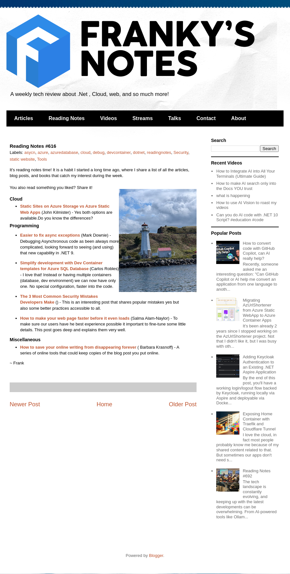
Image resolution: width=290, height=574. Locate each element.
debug (98, 152)
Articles (23, 118)
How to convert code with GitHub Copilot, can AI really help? (259, 251)
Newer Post (25, 404)
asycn (29, 152)
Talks (174, 118)
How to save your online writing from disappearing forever (78, 347)
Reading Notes (67, 118)
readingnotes (159, 152)
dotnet (138, 152)
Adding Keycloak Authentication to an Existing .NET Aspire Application (259, 364)
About (238, 118)
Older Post (183, 404)
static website (22, 159)
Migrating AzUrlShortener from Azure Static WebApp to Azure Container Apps (259, 310)
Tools (42, 159)
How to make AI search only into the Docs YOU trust (246, 186)
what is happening (233, 195)
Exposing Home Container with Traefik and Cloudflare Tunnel (259, 421)
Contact (206, 118)
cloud (86, 152)
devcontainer (118, 152)
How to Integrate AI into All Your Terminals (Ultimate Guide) (245, 174)
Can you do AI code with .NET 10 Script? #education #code (247, 217)
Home (104, 404)
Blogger (156, 555)
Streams (142, 118)
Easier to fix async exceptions (50, 235)
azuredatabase (64, 152)
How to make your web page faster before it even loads (75, 318)
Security (180, 152)
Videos (108, 118)
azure (43, 152)
